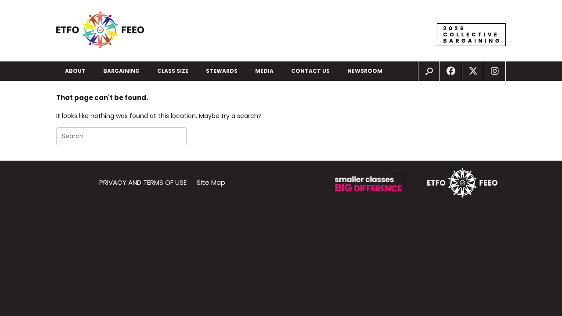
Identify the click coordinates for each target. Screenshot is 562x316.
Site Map (211, 182)
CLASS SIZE (172, 71)
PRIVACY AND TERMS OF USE (143, 182)
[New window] (451, 71)
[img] (429, 71)
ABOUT (75, 71)
